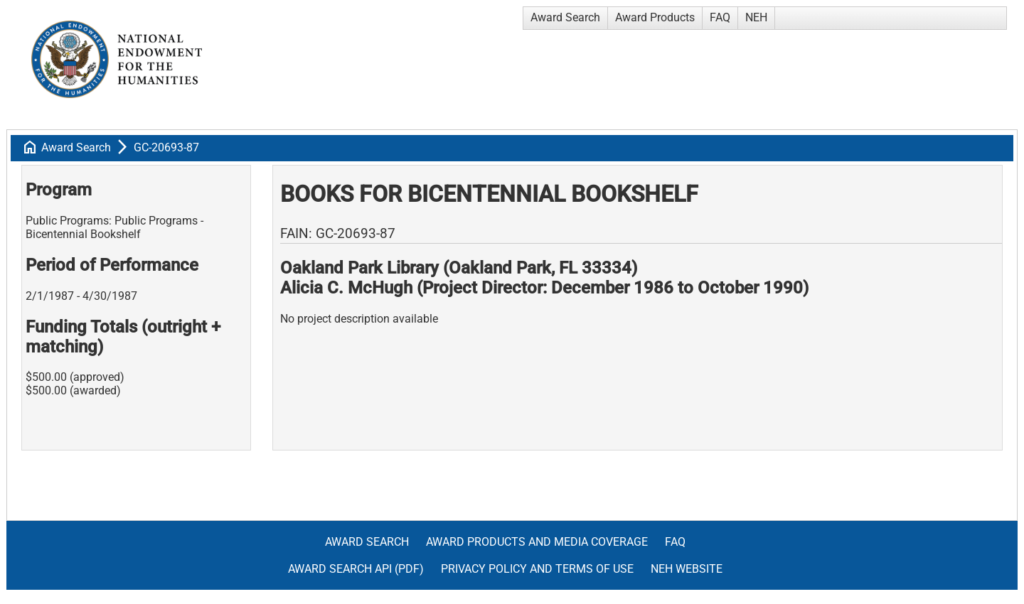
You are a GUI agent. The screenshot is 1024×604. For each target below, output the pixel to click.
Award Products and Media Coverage (537, 542)
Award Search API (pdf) (356, 569)
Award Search (565, 17)
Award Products (655, 17)
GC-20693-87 (166, 147)
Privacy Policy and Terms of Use (537, 569)
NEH (756, 17)
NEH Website (686, 569)
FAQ (720, 17)
